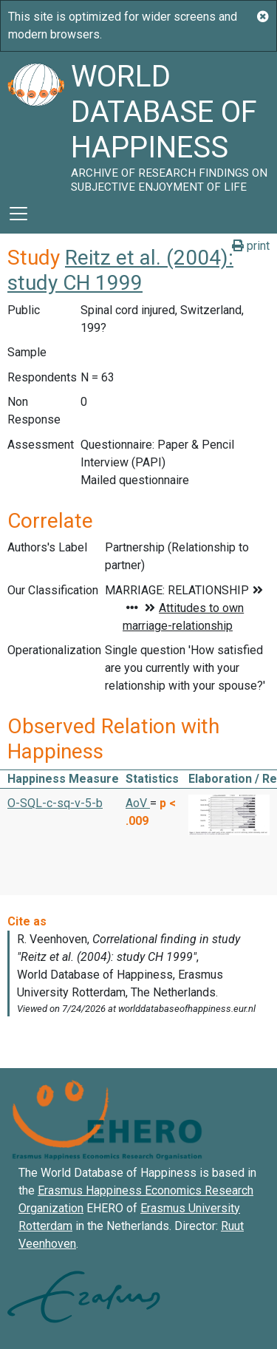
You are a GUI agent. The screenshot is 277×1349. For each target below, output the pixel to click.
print (251, 246)
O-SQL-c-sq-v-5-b (55, 803)
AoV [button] (138, 803)
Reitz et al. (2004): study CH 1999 (120, 270)
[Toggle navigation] (18, 214)
